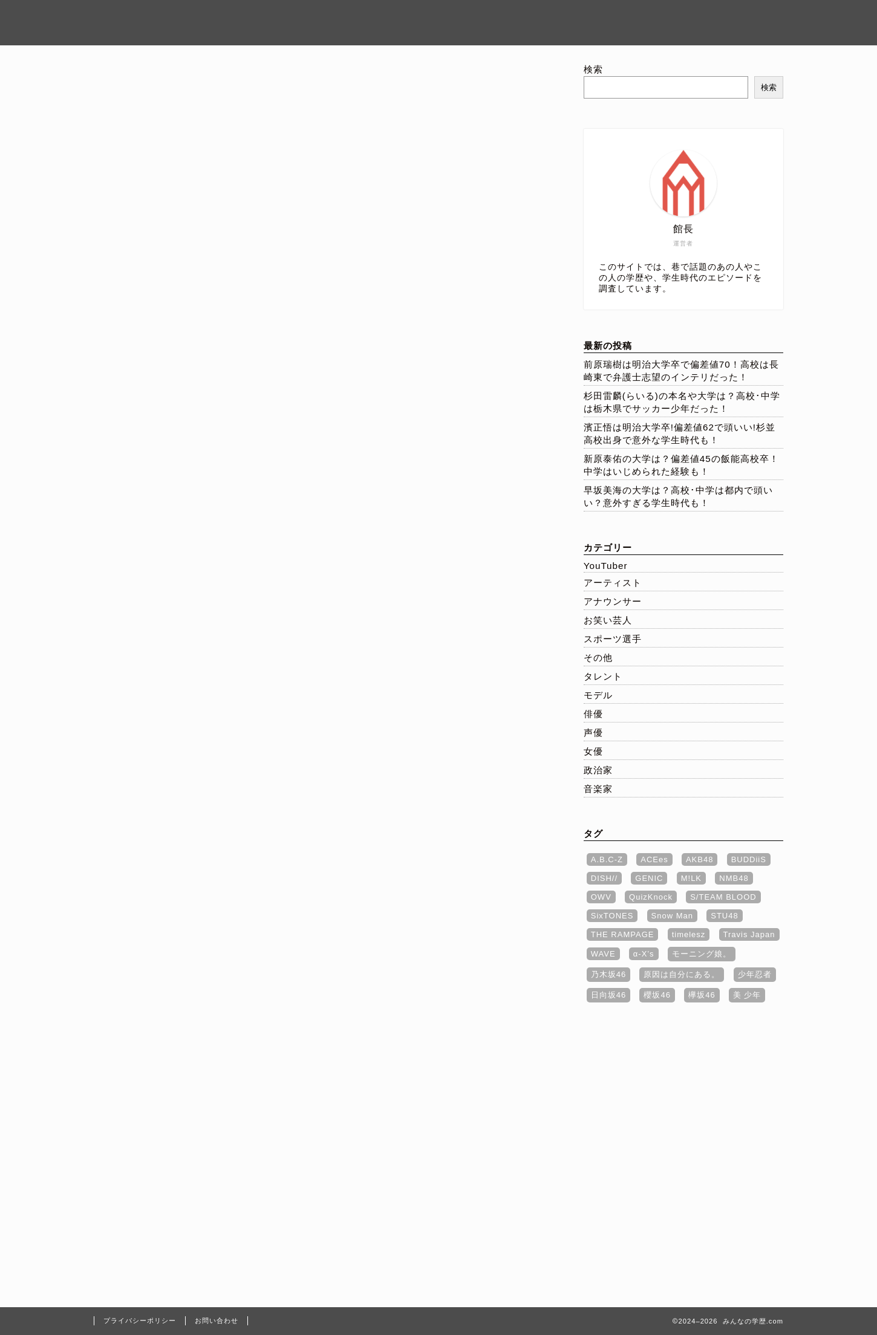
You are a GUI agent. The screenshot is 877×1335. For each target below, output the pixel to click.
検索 (593, 69)
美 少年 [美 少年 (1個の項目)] (747, 994)
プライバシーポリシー (610, 18)
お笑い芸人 (608, 620)
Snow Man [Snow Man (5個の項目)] (672, 915)
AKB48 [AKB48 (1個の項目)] (699, 859)
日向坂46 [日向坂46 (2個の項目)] (608, 994)
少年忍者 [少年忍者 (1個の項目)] (755, 974)
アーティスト (613, 582)
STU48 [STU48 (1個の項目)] (724, 915)
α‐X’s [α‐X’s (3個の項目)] (643, 953)
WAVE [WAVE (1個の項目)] (603, 953)
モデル (598, 695)
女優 (593, 751)
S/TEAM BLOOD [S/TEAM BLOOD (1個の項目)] (723, 896)
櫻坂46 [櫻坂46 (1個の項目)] (657, 994)
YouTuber (606, 565)
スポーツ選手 (613, 639)
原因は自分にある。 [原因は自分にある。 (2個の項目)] (682, 974)
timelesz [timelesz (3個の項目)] (689, 934)
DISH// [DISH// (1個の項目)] (604, 878)
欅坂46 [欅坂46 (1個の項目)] (701, 994)
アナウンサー (613, 601)
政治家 (598, 770)
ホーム (517, 18)
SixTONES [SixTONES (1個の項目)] (612, 915)
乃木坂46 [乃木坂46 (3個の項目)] (608, 974)
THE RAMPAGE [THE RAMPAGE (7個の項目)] (622, 934)
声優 (593, 732)
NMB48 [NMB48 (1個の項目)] (733, 878)
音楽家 (598, 789)
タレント (603, 676)
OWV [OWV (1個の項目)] (601, 896)
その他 (598, 657)
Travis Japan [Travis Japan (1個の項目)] (749, 934)
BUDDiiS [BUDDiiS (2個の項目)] (748, 859)
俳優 (593, 714)
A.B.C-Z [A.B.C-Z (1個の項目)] (607, 859)
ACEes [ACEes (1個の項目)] (654, 859)
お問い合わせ (718, 18)
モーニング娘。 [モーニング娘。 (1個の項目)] (701, 953)
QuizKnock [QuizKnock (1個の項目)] (651, 896)
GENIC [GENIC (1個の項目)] (649, 878)
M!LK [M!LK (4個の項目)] (691, 878)
